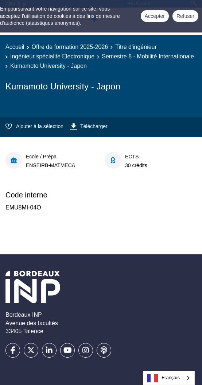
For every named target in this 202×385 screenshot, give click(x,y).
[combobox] (169, 378)
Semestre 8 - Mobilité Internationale (148, 56)
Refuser (185, 16)
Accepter (155, 16)
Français (163, 378)
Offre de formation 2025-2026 (70, 47)
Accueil (14, 47)
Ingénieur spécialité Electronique (52, 56)
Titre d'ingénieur (136, 47)
